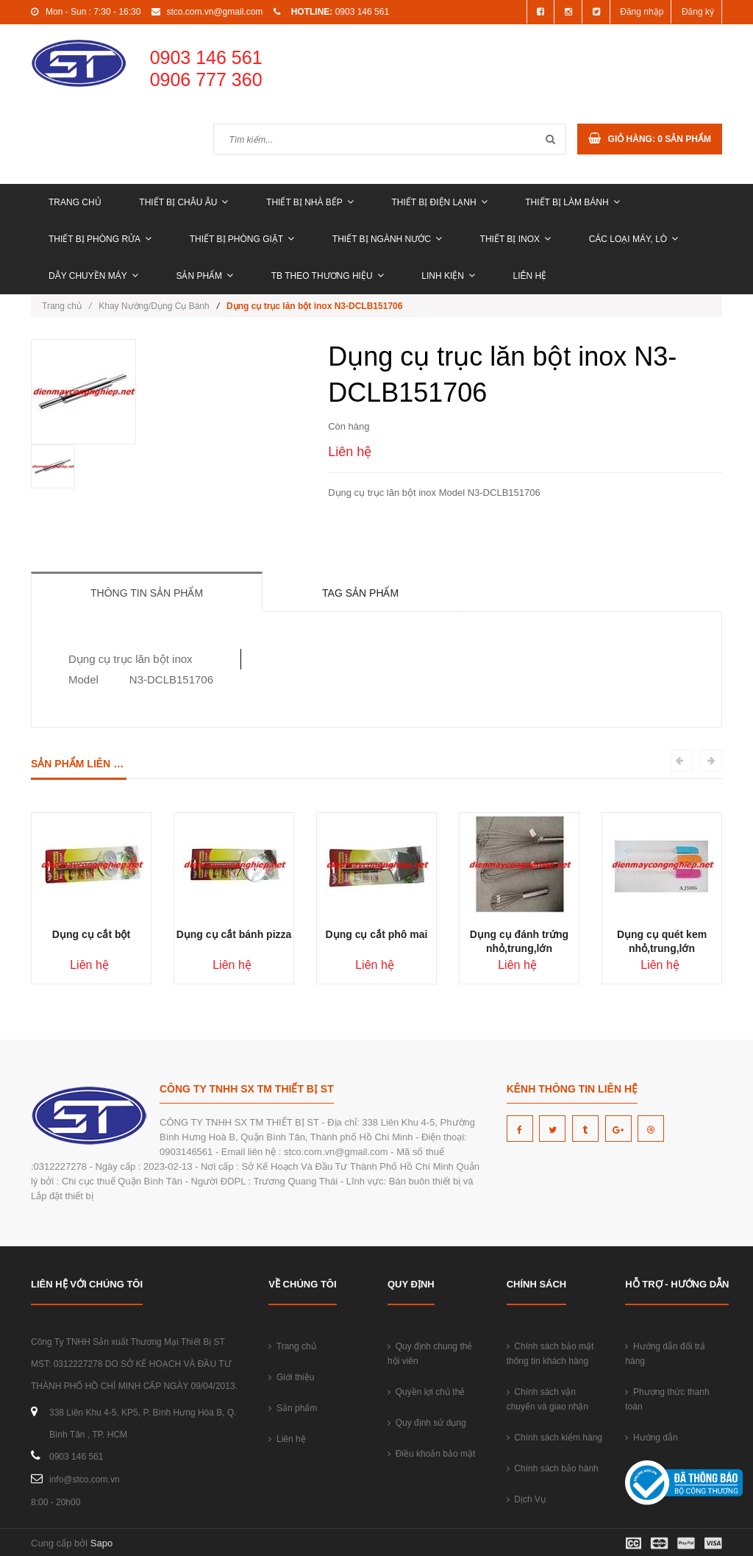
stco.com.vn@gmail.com (214, 12)
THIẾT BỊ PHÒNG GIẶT (242, 239)
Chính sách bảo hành (553, 1468)
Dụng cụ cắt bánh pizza (234, 934)
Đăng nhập (641, 12)
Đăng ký (698, 12)
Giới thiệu (291, 1377)
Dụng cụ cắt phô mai (377, 934)
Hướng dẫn (651, 1437)
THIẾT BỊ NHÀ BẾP (310, 202)
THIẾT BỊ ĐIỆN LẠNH (439, 202)
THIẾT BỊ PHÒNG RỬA (100, 239)
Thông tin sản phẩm (146, 593)
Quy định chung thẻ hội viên (430, 1353)
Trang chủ (75, 202)
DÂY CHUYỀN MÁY (93, 276)
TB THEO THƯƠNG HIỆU (327, 276)
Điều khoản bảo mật (431, 1454)
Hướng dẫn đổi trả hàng (665, 1353)
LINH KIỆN (448, 276)
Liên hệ (530, 276)
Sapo (101, 1543)
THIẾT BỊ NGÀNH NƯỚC (387, 239)
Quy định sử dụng (427, 1423)
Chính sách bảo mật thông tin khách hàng (550, 1353)
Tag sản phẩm (360, 593)
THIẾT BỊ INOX (515, 239)
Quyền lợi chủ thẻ (426, 1392)
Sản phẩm (204, 276)
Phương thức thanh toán (667, 1399)
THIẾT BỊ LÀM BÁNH (572, 202)
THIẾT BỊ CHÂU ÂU (183, 202)
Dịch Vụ (526, 1499)
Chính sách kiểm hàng (554, 1437)
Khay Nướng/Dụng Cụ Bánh (154, 306)
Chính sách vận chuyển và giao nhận (547, 1399)
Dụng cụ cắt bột (91, 934)
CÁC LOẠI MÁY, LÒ (633, 239)
